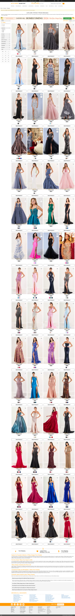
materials (4, 43)
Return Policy (49, 610)
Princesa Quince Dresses (49, 595)
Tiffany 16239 (35, 120)
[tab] (43, 578)
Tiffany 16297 (51, 538)
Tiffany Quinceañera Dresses (65, 597)
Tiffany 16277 (51, 224)
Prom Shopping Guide (41, 608)
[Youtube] (23, 604)
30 (8, 61)
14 (2, 57)
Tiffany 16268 (67, 364)
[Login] (62, 1)
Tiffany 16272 (19, 85)
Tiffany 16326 (67, 190)
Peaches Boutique (65, 615)
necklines (4, 41)
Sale (29, 611)
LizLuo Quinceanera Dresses (33, 598)
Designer (8, 8)
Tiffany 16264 (35, 364)
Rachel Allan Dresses (48, 597)
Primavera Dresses (48, 594)
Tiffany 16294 (35, 538)
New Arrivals (30, 610)
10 (5, 55)
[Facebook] (15, 604)
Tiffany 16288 (19, 50)
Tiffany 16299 (19, 259)
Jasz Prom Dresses (16, 600)
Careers (48, 613)
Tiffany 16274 (67, 399)
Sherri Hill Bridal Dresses (49, 599)
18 (8, 57)
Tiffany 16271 (35, 399)
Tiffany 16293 (35, 85)
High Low (3, 29)
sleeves (3, 45)
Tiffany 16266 (51, 364)
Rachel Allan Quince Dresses (49, 598)
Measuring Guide (40, 610)
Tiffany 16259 (35, 329)
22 (5, 59)
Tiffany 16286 (67, 224)
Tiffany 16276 (35, 50)
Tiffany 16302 (67, 50)
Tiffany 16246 (35, 259)
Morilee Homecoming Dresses (33, 600)
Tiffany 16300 (67, 538)
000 (2, 51)
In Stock (3, 25)
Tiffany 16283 (51, 468)
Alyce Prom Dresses (16, 594)
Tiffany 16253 (19, 294)
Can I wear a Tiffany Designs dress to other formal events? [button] (23, 583)
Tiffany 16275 (19, 434)
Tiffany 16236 (67, 85)
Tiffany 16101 (35, 224)
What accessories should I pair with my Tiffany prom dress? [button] (23, 578)
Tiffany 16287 (35, 503)
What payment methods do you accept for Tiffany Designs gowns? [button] (24, 589)
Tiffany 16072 (51, 120)
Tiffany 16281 (19, 468)
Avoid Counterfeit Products (41, 611)
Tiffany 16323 (51, 50)
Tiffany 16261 (67, 329)
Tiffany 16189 (19, 155)
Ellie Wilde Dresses (16, 598)
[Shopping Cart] (58, 1)
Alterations (48, 609)
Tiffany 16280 (67, 434)
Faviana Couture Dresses (17, 599)
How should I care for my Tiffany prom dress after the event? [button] (23, 585)
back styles (4, 39)
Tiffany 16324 (67, 120)
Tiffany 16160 (51, 85)
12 (8, 55)
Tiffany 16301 (19, 190)
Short (3, 31)
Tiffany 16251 (51, 155)
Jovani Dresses (15, 601)
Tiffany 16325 (51, 190)
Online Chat (22, 3)
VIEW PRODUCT (19, 56)
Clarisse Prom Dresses (16, 597)
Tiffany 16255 (35, 294)
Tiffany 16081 (67, 259)
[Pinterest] (20, 604)
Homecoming (31, 608)
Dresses (4, 8)
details (3, 47)
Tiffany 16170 (51, 259)
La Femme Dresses (32, 597)
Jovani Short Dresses (32, 594)
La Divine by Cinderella (32, 596)
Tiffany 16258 (19, 329)
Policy (1, 615)
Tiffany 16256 (51, 294)
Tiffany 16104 (19, 120)
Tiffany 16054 (35, 155)
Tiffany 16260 (51, 329)
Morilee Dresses (31, 599)
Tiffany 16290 (67, 503)
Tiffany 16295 (67, 155)
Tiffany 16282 (35, 468)
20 (2, 59)
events (3, 37)
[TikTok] (18, 604)
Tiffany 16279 (51, 434)
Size (2, 49)
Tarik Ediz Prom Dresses (65, 595)
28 (5, 61)
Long (3, 30)
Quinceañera (30, 609)
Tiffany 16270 (19, 399)
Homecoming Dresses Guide (42, 609)
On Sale (3, 24)
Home (1, 8)
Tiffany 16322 (19, 224)
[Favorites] (54, 1)
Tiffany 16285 (19, 503)
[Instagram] (12, 604)
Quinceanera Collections (49, 596)
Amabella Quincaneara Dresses (18, 595)
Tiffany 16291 (19, 538)
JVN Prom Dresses (32, 595)
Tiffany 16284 (67, 468)
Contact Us (48, 608)
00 (5, 51)
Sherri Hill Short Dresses (49, 601)
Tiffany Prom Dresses (64, 596)
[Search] (63, 3)
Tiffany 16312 (35, 190)
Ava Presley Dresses (16, 596)
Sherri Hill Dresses (48, 600)
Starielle (62, 594)
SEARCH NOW (61, 604)
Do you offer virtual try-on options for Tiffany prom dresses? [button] (23, 587)
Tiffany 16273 (51, 399)
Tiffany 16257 (67, 294)
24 (8, 59)
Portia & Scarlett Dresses (33, 601)
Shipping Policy (49, 611)
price (3, 20)
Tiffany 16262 (19, 364)
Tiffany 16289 (51, 503)
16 (5, 57)
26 (2, 61)
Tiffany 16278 (35, 434)
